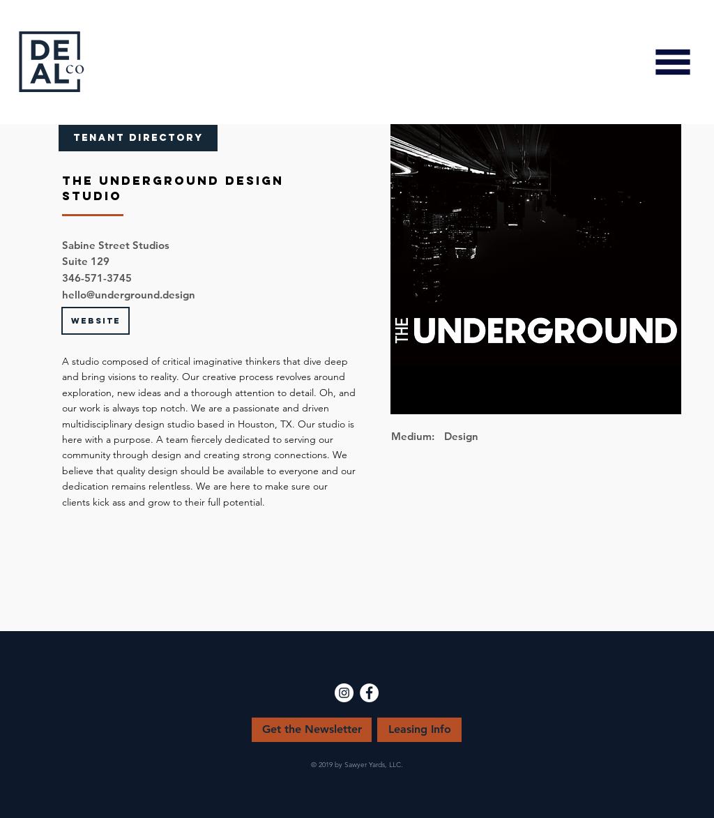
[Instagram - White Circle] (344, 692)
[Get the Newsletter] (312, 730)
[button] (673, 62)
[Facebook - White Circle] (369, 692)
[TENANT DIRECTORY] (138, 138)
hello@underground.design (128, 294)
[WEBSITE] (95, 321)
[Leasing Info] (419, 730)
